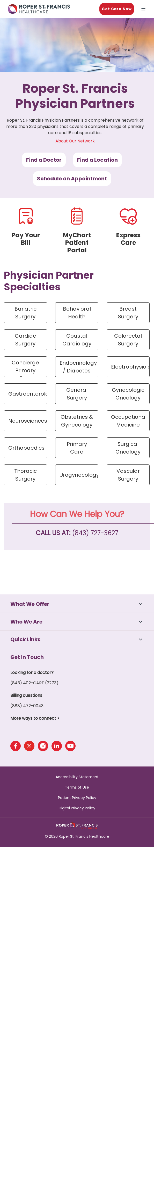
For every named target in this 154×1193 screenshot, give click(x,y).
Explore (144, 9)
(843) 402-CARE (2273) (34, 683)
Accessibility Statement (77, 776)
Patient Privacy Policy (77, 797)
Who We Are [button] (26, 621)
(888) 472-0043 (26, 706)
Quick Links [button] (25, 639)
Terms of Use (77, 787)
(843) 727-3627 (95, 533)
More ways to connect (33, 718)
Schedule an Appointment (72, 178)
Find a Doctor (44, 159)
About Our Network (75, 141)
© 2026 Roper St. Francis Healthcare (77, 836)
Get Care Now (117, 8)
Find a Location (97, 159)
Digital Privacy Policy (77, 808)
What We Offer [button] (29, 604)
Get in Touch (27, 657)
